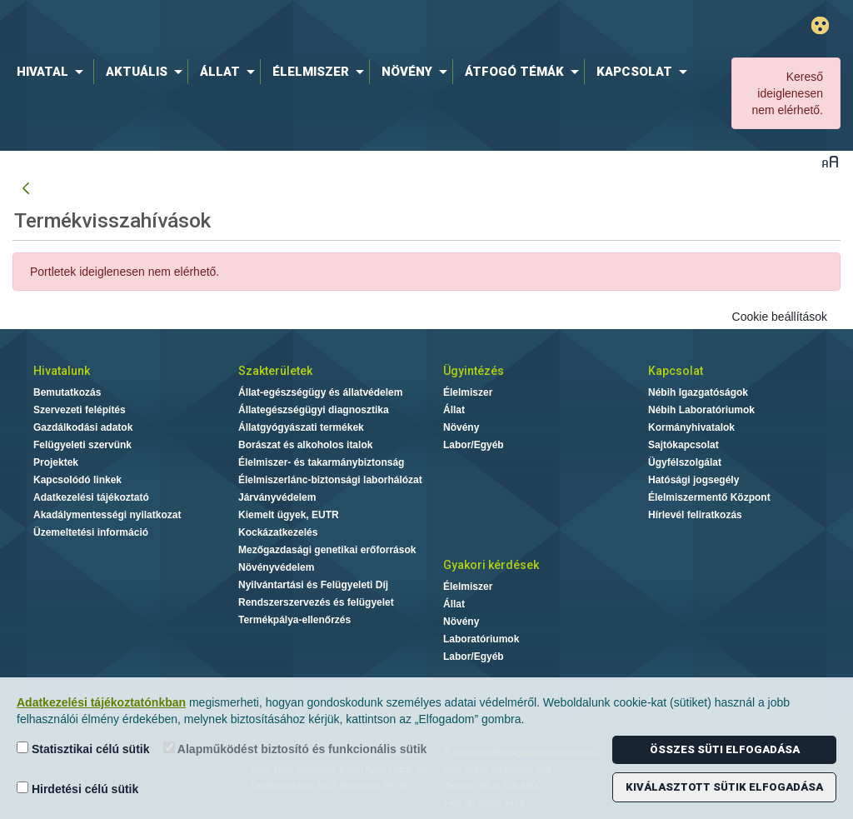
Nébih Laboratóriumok (701, 410)
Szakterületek (275, 370)
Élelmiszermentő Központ (709, 497)
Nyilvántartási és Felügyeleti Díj (313, 585)
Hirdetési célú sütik (77, 789)
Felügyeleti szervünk (82, 445)
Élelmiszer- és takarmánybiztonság (321, 462)
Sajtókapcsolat (683, 445)
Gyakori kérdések (491, 565)
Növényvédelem (276, 567)
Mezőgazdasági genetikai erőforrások (327, 550)
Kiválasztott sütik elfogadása (724, 787)
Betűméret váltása (830, 161)
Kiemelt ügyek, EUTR (288, 515)
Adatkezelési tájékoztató (91, 497)
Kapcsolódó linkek (77, 480)
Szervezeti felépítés (79, 410)
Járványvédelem (277, 497)
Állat (454, 410)
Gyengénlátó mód (820, 25)
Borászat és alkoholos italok (305, 445)
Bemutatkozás (67, 392)
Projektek (55, 462)
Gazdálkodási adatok (82, 427)
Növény (461, 427)
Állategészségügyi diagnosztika (313, 410)
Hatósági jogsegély (693, 480)
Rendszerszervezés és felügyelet (316, 602)
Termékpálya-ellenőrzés (294, 620)
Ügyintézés (473, 370)
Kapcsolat (675, 370)
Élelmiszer (467, 392)
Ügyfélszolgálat (684, 462)
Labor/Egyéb (473, 445)
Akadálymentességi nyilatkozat (107, 515)
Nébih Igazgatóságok (698, 392)
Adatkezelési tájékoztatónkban (101, 702)
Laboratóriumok (481, 639)
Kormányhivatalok (691, 427)
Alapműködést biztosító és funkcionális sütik (295, 749)
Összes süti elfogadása (725, 749)
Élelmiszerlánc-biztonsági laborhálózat (330, 480)
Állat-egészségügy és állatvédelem (320, 392)
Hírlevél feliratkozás (695, 515)
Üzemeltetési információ (90, 532)
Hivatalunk (61, 370)
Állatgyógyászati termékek (301, 427)
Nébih (253, 26)
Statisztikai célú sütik (83, 749)
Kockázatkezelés (277, 532)
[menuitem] (53, 71)
